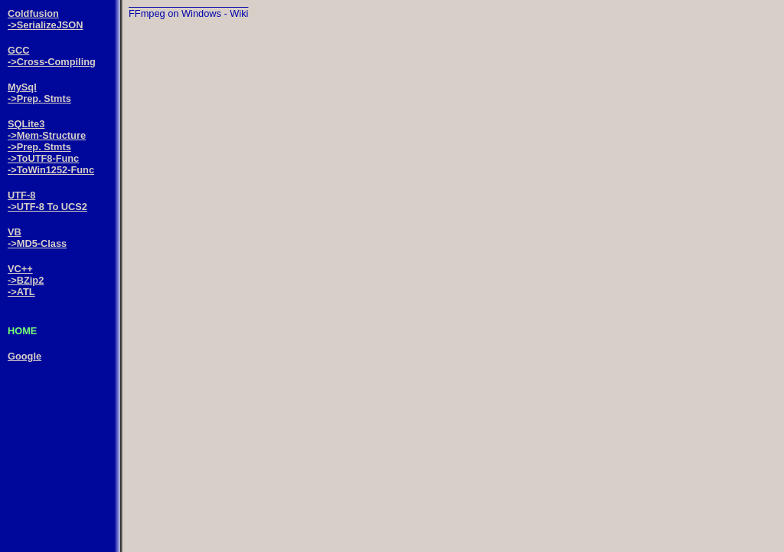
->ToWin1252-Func (51, 170)
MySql (22, 87)
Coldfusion (33, 13)
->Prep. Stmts (39, 98)
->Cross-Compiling (52, 61)
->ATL (21, 291)
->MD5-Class (37, 243)
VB (14, 232)
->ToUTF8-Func (43, 158)
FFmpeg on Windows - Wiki (188, 13)
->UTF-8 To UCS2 (47, 206)
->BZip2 (26, 280)
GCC (18, 50)
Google (24, 356)
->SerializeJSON (45, 25)
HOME (22, 331)
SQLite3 (26, 124)
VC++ (20, 268)
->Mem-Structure (47, 135)
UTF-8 (21, 195)
